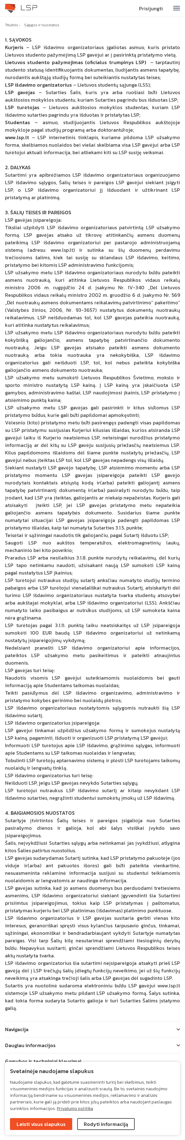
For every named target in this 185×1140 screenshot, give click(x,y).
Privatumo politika (75, 1108)
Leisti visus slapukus (41, 1124)
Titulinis (11, 25)
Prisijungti (151, 8)
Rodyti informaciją (106, 1124)
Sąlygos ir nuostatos (41, 25)
